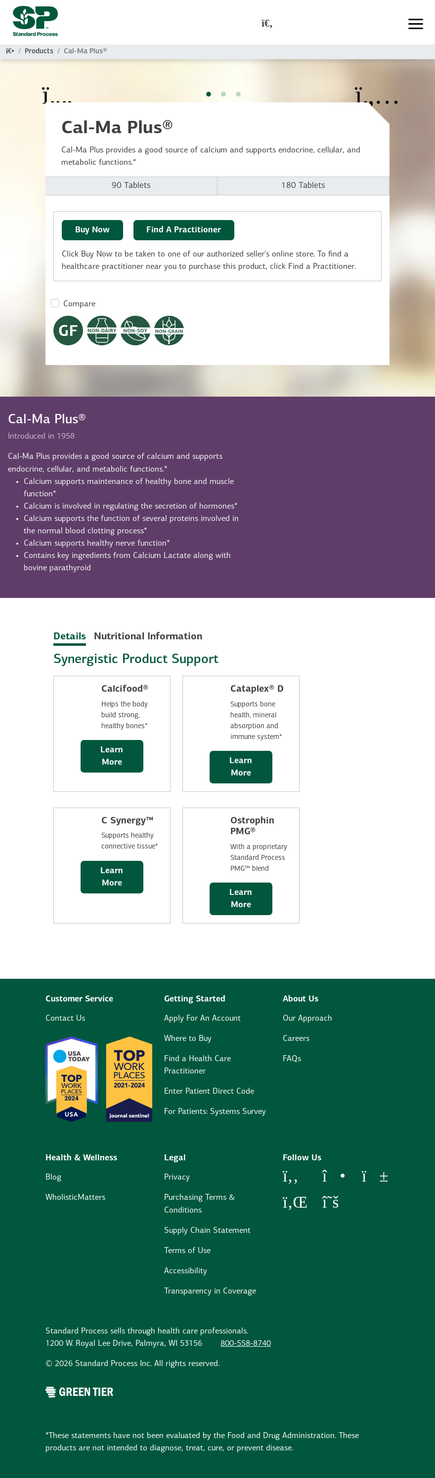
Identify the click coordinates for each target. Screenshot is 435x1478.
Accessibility (185, 1271)
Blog (53, 1177)
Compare (79, 304)
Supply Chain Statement (207, 1230)
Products (39, 51)
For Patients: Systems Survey (215, 1112)
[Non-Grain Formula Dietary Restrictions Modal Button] (169, 330)
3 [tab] (238, 95)
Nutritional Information (148, 637)
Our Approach (307, 1018)
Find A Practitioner (183, 230)
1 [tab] (209, 95)
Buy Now (92, 230)
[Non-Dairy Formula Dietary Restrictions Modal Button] (102, 330)
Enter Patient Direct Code (209, 1091)
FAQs (292, 1059)
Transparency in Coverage (210, 1291)
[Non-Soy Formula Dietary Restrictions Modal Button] (135, 330)
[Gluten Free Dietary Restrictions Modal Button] (68, 330)
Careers (296, 1039)
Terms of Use (187, 1251)
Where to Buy (188, 1039)
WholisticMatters (75, 1197)
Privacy (177, 1177)
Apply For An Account (202, 1018)
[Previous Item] (57, 89)
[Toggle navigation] (415, 24)
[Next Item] (377, 89)
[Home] (10, 51)
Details (69, 637)
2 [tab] (223, 95)
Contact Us (65, 1018)
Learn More (111, 756)
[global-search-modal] (266, 24)
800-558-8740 (245, 1343)
